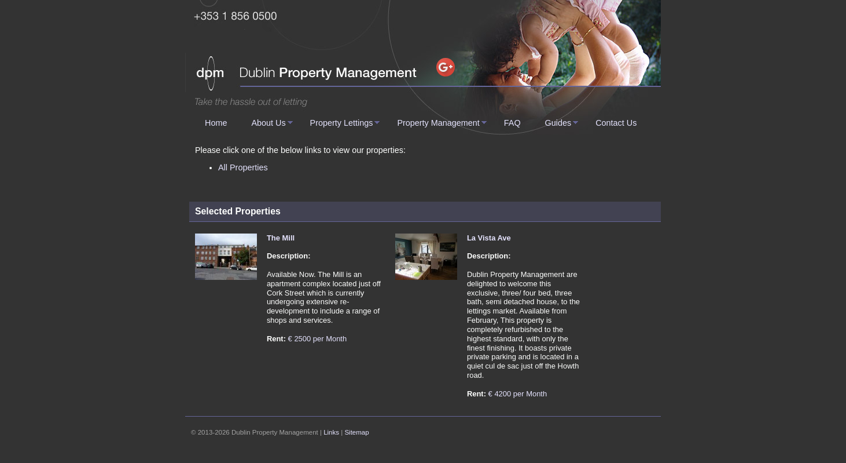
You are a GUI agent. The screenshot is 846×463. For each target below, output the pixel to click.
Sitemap (356, 432)
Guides (558, 122)
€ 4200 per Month (517, 393)
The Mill (281, 238)
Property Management (438, 122)
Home (216, 122)
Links (331, 432)
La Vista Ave (489, 238)
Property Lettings (341, 122)
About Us (268, 122)
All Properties (243, 167)
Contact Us (616, 122)
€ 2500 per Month (317, 338)
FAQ (512, 122)
